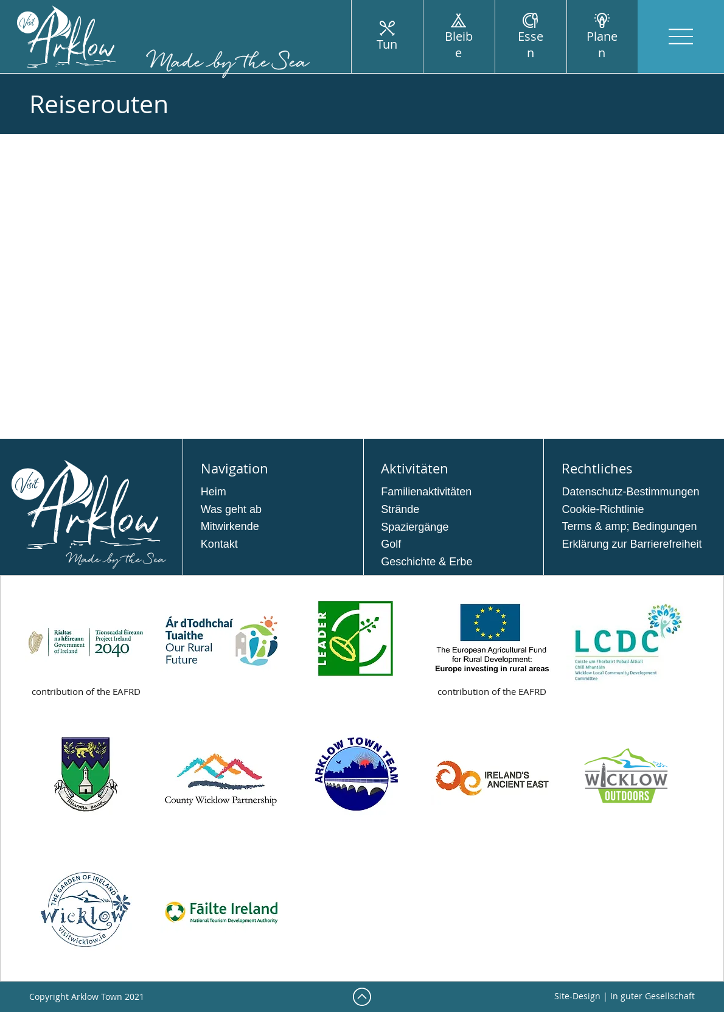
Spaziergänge (414, 527)
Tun (387, 44)
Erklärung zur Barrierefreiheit (631, 544)
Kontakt (219, 544)
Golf (391, 544)
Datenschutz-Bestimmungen (630, 492)
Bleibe (459, 44)
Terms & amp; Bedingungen (629, 526)
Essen (530, 44)
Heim (213, 492)
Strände (400, 509)
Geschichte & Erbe (426, 562)
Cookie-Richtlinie (603, 509)
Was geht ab (231, 509)
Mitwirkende (230, 526)
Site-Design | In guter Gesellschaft (624, 996)
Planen (602, 44)
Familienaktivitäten (426, 492)
